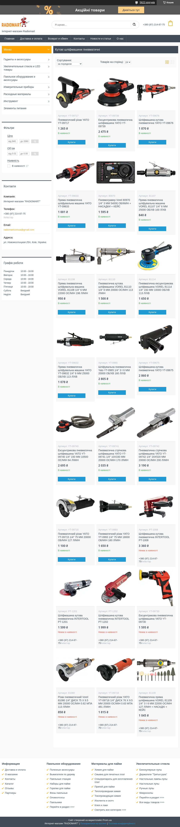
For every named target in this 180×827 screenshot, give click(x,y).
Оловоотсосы (57, 797)
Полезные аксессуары (62, 769)
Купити (72, 142)
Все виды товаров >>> (151, 802)
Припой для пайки (105, 786)
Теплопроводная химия (107, 791)
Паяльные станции (60, 779)
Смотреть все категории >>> (110, 809)
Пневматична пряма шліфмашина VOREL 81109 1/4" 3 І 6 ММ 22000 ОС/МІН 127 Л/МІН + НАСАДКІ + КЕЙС (155, 703)
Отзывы (9, 788)
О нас (120, 38)
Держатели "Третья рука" (153, 774)
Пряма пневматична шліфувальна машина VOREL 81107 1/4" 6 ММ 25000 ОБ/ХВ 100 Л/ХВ (153, 205)
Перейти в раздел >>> (62, 806)
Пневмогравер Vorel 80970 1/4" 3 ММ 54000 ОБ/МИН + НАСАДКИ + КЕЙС (114, 203)
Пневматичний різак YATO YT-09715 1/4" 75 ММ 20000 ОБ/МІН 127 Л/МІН (74, 537)
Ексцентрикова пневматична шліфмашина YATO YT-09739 (115, 123)
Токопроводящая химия (108, 795)
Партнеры (10, 793)
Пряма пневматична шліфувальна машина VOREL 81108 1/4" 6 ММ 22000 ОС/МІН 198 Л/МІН (73, 288)
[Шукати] (134, 24)
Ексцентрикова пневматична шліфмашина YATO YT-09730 (156, 618)
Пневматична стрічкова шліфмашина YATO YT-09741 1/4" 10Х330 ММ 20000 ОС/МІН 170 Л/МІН (113, 455)
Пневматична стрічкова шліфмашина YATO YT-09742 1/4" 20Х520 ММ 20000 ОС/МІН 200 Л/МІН (154, 455)
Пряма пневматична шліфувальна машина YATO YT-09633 (74, 203)
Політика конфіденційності (121, 823)
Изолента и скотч (104, 800)
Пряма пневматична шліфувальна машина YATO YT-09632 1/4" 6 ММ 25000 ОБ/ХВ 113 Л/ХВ (74, 371)
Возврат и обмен (58, 38)
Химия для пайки (104, 769)
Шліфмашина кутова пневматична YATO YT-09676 (156, 121)
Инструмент (11, 101)
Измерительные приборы (19, 86)
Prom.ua (107, 820)
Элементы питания (15, 108)
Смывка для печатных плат (110, 774)
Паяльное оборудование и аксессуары (19, 78)
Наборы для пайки (60, 783)
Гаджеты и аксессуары (17, 59)
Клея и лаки (101, 805)
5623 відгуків (147, 2)
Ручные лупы (146, 788)
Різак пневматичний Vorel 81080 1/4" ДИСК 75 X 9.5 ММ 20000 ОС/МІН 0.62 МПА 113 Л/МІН (75, 702)
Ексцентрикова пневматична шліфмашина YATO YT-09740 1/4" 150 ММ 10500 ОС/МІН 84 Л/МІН (75, 455)
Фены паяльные (59, 793)
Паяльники (56, 802)
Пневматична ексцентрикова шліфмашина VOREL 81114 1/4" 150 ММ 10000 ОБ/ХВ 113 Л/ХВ (156, 288)
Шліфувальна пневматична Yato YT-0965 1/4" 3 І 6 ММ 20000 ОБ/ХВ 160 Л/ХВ (114, 370)
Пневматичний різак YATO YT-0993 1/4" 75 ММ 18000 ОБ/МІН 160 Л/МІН (114, 537)
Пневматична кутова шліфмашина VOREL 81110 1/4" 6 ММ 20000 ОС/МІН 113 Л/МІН (115, 288)
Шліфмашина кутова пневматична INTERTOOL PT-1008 (154, 537)
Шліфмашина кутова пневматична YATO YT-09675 (156, 368)
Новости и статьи (100, 38)
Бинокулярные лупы (150, 769)
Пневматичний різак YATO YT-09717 (73, 121)
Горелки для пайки (60, 788)
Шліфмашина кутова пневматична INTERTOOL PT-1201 (73, 618)
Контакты (79, 38)
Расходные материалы (17, 94)
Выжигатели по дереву (62, 774)
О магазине (11, 774)
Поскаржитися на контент (93, 823)
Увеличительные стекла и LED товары (22, 68)
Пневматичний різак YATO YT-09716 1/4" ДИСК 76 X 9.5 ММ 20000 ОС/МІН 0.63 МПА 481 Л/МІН (115, 702)
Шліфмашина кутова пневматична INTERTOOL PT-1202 (113, 618)
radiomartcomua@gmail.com (19, 229)
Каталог (9, 783)
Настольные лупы (149, 783)
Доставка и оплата (31, 38)
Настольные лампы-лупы (153, 779)
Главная (9, 38)
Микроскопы (146, 793)
